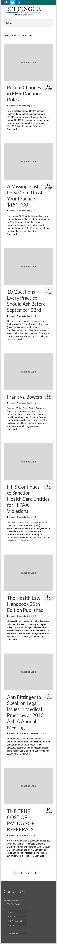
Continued (12, 129)
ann (12, 106)
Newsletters (35, 733)
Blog (28, 106)
